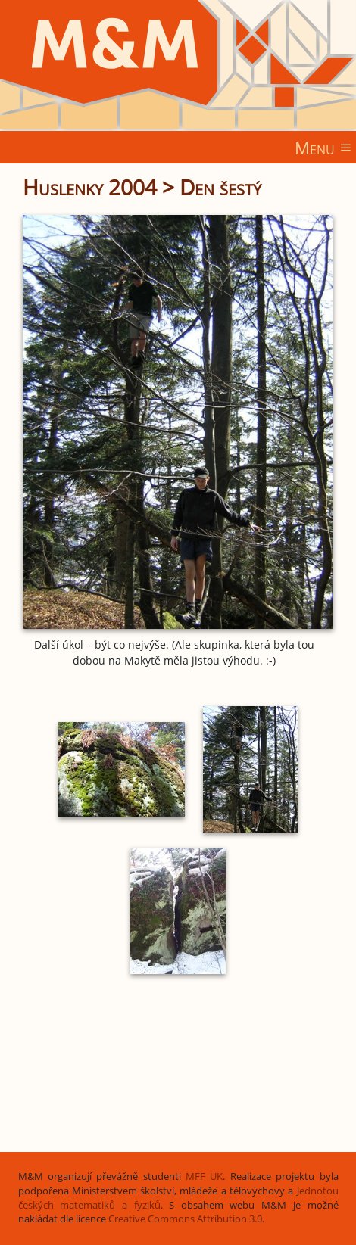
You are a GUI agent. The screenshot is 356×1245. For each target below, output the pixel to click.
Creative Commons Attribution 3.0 (185, 1218)
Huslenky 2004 (90, 187)
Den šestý (220, 187)
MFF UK (204, 1176)
